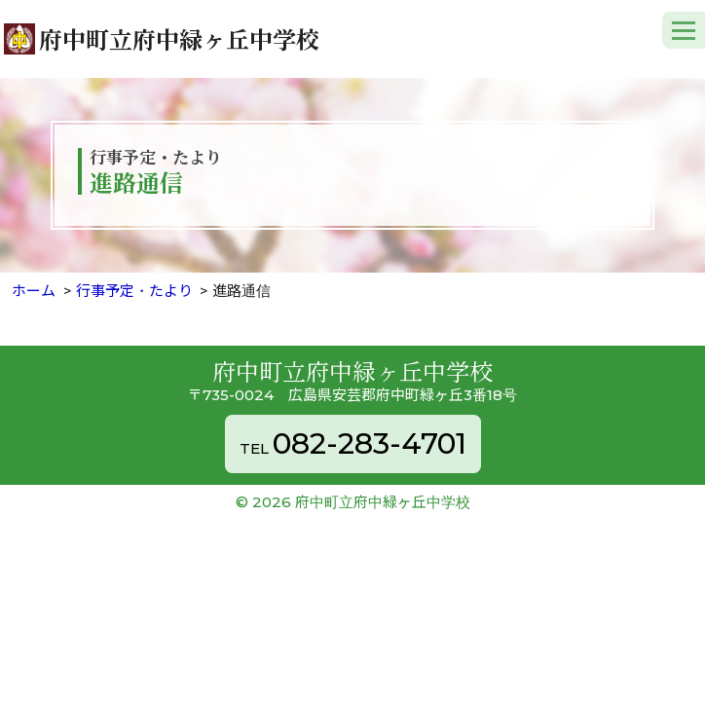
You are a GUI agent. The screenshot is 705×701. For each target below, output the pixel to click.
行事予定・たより (134, 290)
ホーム (34, 290)
